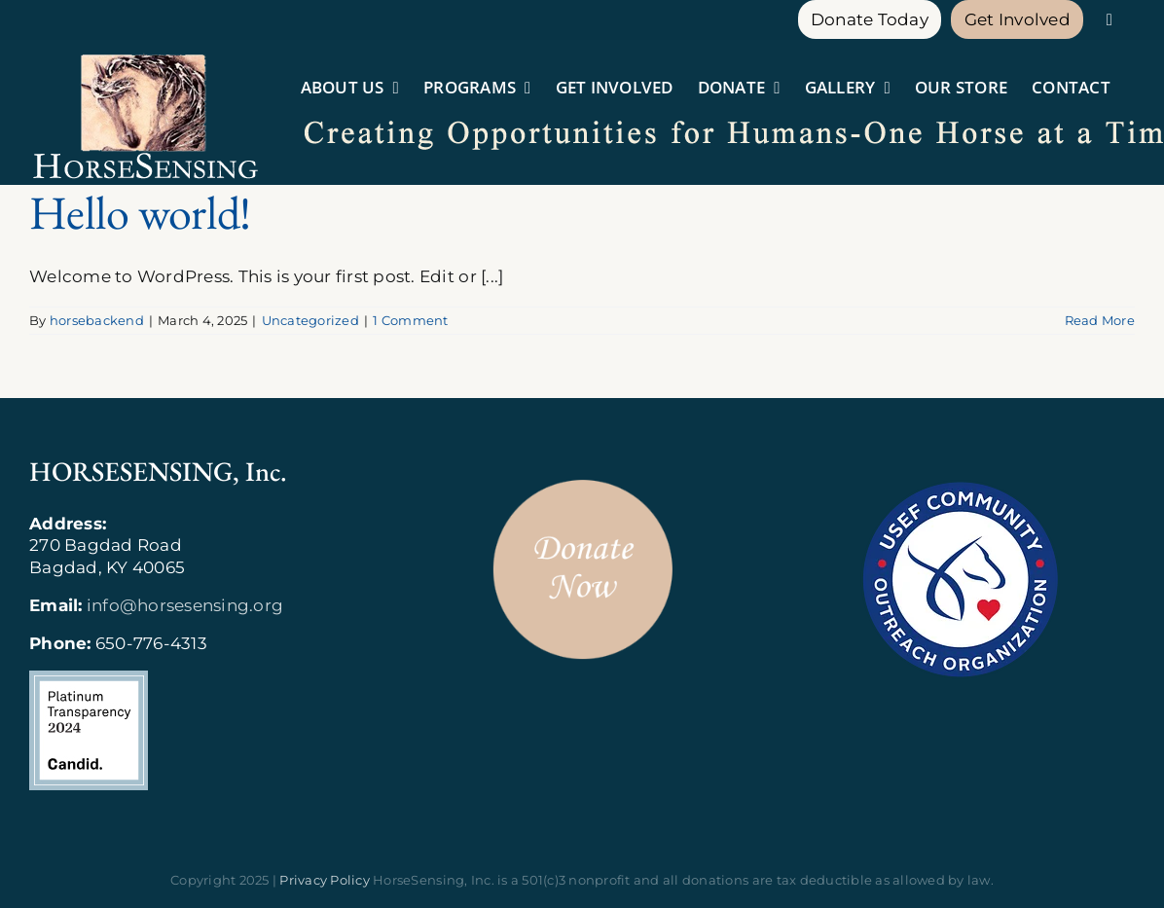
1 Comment (410, 320)
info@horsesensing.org (185, 605)
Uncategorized (310, 320)
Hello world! (139, 212)
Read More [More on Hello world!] (1100, 320)
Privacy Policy (324, 880)
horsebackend (97, 320)
